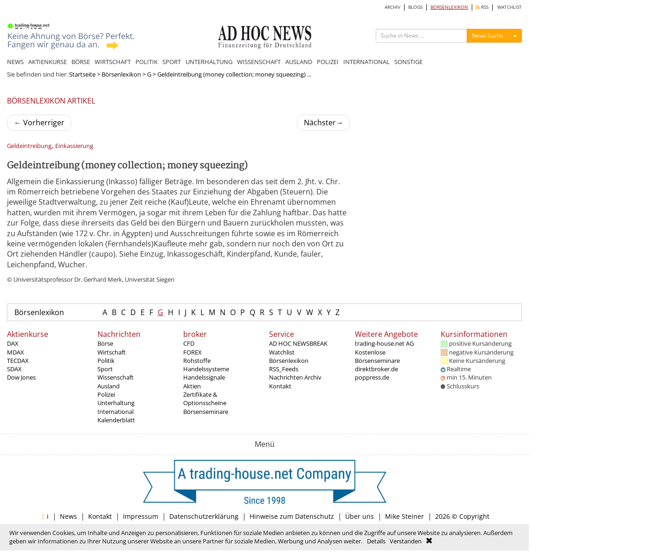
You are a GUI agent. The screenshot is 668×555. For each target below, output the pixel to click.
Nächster (323, 122)
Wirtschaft (111, 352)
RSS (482, 7)
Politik (106, 360)
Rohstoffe (197, 360)
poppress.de (372, 377)
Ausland (108, 386)
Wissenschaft (115, 377)
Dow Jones (21, 377)
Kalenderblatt (116, 420)
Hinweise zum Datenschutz (292, 516)
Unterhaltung (116, 403)
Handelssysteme (206, 369)
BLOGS (415, 7)
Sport (105, 369)
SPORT (171, 62)
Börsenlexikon (121, 74)
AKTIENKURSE (47, 62)
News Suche (487, 35)
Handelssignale (204, 377)
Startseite (82, 74)
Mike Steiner (404, 516)
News (68, 516)
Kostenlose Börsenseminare (377, 356)
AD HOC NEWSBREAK (298, 343)
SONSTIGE (408, 62)
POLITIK (146, 62)
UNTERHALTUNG (209, 62)
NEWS (15, 62)
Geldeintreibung (29, 146)
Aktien (192, 386)
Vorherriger (39, 122)
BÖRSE (80, 62)
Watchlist (282, 352)
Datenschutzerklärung (203, 516)
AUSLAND (298, 62)
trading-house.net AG (384, 343)
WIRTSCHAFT (113, 62)
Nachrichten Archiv (295, 377)
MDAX (15, 352)
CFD (188, 343)
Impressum (140, 516)
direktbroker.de (376, 369)
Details (376, 541)
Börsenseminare (205, 411)
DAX (13, 343)
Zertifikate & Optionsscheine (204, 398)
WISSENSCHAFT (259, 62)
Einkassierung (74, 146)
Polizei (106, 394)
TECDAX (18, 360)
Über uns (359, 516)
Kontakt (280, 386)
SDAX (14, 369)
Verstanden (406, 541)
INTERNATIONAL (366, 62)
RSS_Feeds (283, 369)
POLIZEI (328, 62)
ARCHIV (392, 7)
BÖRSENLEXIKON (449, 7)
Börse (105, 343)
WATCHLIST (509, 7)
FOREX (192, 352)
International (115, 411)
